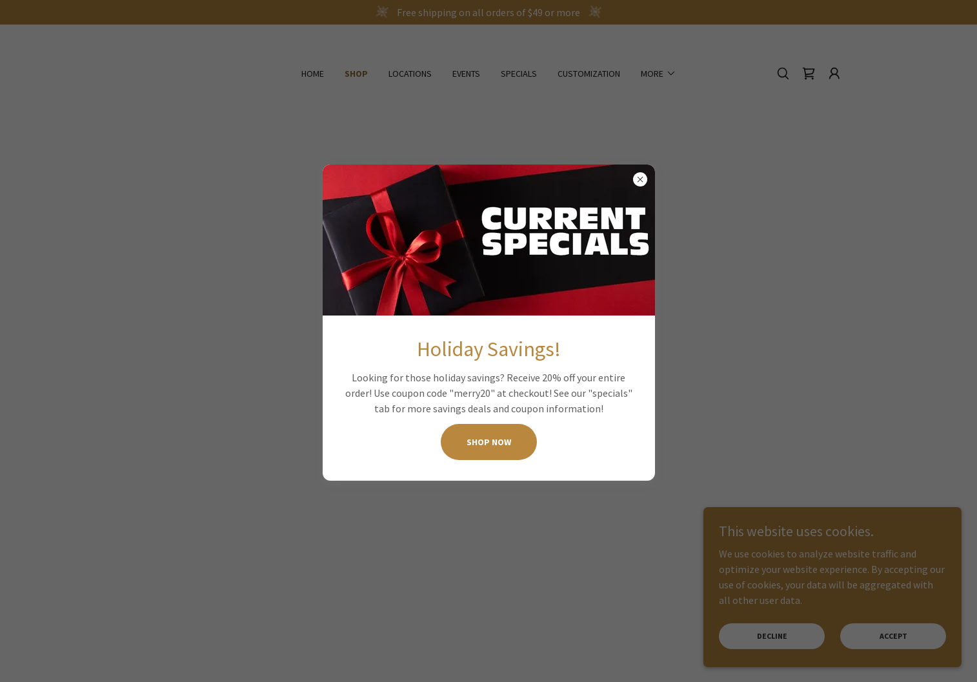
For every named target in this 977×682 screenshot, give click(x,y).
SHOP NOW (489, 442)
